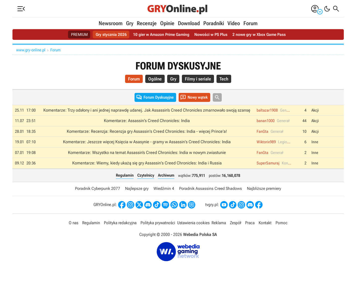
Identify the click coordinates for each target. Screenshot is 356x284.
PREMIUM (79, 34)
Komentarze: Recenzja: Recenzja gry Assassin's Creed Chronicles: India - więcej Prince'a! (147, 131)
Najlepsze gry (136, 188)
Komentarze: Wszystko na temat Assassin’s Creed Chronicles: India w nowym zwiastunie (147, 152)
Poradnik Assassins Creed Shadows (210, 188)
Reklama (219, 222)
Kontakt (265, 222)
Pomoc (281, 222)
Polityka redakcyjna (120, 222)
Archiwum (166, 175)
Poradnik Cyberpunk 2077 (97, 188)
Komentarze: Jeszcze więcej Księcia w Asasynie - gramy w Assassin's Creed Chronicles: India (147, 141)
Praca (250, 222)
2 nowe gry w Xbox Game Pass (259, 34)
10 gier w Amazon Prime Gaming (161, 34)
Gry (129, 23)
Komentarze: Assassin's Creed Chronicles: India (147, 120)
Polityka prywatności (158, 222)
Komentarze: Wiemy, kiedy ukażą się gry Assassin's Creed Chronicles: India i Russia (147, 162)
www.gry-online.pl (30, 50)
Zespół (235, 222)
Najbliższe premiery (264, 188)
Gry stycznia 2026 (111, 34)
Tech (223, 78)
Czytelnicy (145, 175)
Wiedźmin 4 (163, 188)
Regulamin (125, 175)
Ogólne (155, 78)
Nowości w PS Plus (210, 34)
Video (233, 23)
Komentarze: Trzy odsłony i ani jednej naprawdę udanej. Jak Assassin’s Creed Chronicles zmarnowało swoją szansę (146, 110)
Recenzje (147, 23)
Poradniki (213, 23)
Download (189, 23)
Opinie (167, 23)
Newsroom (111, 23)
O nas (73, 222)
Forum (250, 23)
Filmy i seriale (198, 78)
